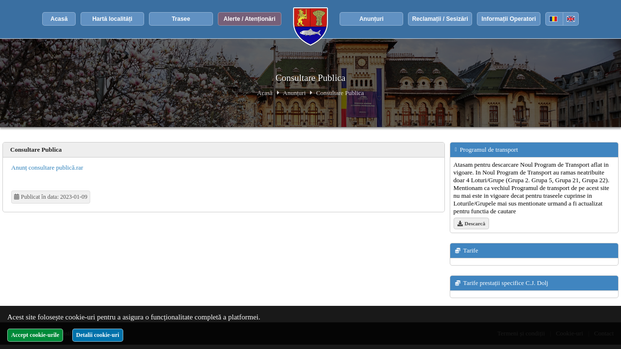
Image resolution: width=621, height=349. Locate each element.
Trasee (181, 19)
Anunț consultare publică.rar (47, 167)
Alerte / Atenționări (250, 19)
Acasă (58, 19)
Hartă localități (112, 19)
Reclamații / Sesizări (440, 19)
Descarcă (472, 223)
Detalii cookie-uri (97, 335)
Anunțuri (372, 19)
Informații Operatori (508, 19)
